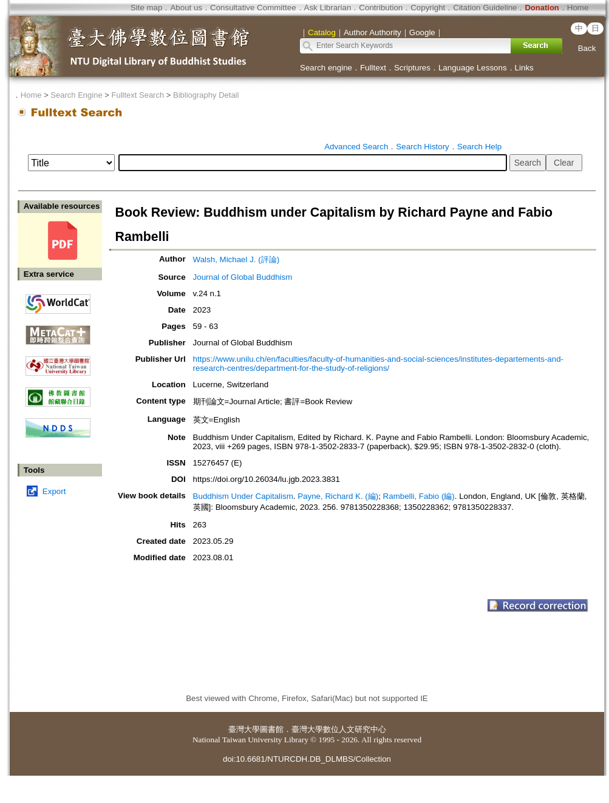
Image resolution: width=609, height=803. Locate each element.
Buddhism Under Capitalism (243, 496)
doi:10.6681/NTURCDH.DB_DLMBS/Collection (307, 759)
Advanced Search (356, 146)
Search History (422, 146)
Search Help (479, 146)
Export (54, 491)
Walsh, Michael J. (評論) (236, 259)
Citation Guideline (485, 7)
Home (578, 7)
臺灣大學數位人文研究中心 (338, 729)
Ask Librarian (328, 7)
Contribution (381, 7)
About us (186, 7)
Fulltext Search (137, 95)
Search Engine (76, 95)
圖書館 (272, 729)
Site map (147, 7)
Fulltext (373, 67)
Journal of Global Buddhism (243, 277)
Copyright (427, 7)
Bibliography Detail (206, 95)
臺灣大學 (244, 729)
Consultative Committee (253, 7)
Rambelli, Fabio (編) (419, 496)
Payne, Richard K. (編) (338, 496)
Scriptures (412, 67)
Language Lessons (472, 67)
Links (524, 67)
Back (587, 48)
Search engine (326, 67)
